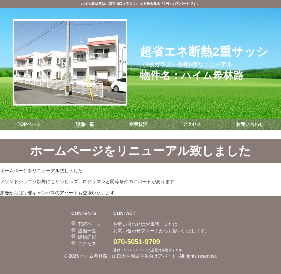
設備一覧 (85, 124)
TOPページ (29, 124)
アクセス (192, 124)
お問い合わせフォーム (136, 230)
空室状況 (138, 124)
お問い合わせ (250, 124)
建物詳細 (87, 237)
